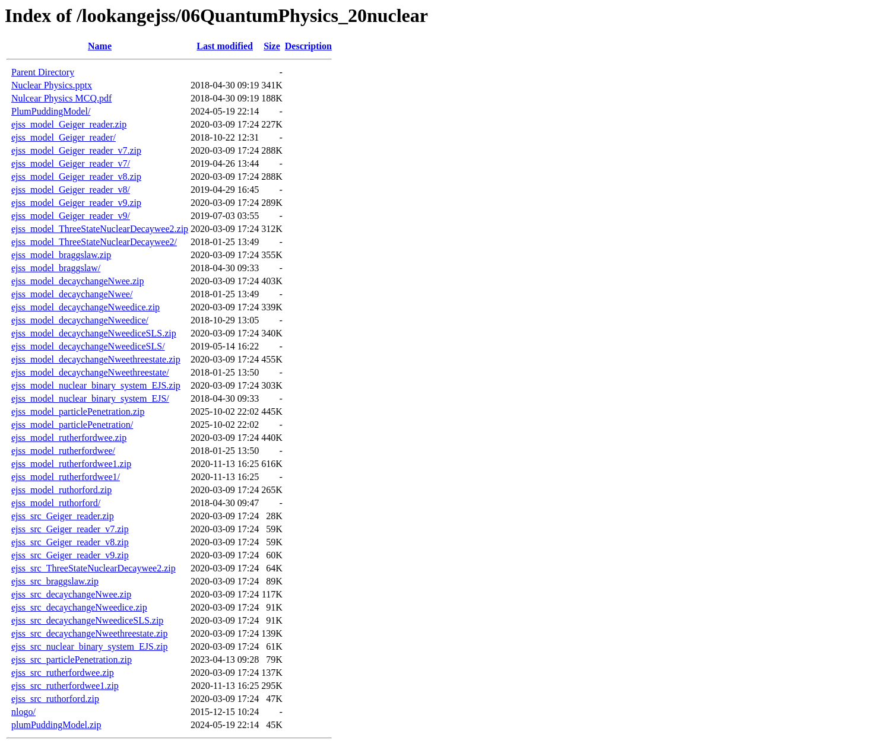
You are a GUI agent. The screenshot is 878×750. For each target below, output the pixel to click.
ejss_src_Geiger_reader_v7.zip (70, 529)
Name (100, 46)
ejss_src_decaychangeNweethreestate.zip (89, 633)
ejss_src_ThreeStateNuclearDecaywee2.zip (93, 568)
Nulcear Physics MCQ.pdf (61, 98)
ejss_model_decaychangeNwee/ (71, 294)
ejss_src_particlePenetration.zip (71, 659)
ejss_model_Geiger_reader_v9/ (70, 216)
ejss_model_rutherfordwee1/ (65, 477)
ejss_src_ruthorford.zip (55, 699)
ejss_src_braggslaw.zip (55, 581)
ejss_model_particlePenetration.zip (77, 411)
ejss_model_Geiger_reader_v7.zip (76, 150)
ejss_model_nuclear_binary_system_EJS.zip (95, 385)
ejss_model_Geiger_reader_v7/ (70, 163)
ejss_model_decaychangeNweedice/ (79, 320)
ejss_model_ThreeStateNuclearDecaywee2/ (94, 242)
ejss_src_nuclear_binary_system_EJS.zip (89, 646)
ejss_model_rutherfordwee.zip (68, 438)
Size (272, 46)
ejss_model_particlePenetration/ (72, 425)
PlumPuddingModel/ (50, 111)
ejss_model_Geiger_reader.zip (68, 124)
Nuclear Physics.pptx (51, 85)
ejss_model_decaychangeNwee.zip (77, 281)
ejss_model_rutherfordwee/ (63, 451)
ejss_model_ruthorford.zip (61, 490)
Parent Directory (42, 72)
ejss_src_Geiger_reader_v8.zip (70, 542)
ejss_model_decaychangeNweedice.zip (85, 307)
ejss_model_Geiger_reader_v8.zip (76, 176)
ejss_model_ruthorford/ (55, 503)
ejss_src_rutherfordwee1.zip (65, 686)
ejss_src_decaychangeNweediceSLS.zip (87, 620)
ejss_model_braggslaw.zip (61, 255)
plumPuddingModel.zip (56, 725)
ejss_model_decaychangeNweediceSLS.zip (93, 333)
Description (308, 46)
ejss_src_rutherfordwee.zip (62, 673)
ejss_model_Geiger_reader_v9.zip (76, 203)
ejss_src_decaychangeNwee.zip (71, 594)
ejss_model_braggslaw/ (55, 268)
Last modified (224, 46)
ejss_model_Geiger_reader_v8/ (70, 190)
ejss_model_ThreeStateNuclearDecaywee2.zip (99, 229)
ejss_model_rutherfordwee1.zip (71, 464)
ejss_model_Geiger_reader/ (63, 137)
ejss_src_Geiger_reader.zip (62, 516)
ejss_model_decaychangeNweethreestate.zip (95, 359)
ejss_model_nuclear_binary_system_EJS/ (90, 398)
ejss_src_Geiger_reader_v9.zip (70, 555)
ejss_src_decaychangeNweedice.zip (79, 607)
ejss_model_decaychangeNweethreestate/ (90, 372)
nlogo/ (23, 712)
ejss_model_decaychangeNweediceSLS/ (88, 346)
